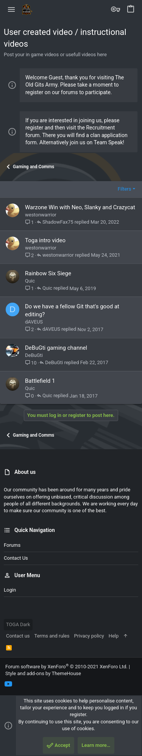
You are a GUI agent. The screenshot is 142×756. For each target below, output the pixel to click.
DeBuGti (34, 355)
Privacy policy (89, 636)
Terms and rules (52, 636)
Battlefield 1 (40, 380)
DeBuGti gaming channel (56, 347)
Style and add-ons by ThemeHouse (43, 673)
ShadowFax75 (57, 222)
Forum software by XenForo (66, 666)
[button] (11, 9)
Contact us (16, 558)
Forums (12, 545)
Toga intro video (45, 240)
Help (114, 636)
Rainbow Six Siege (48, 273)
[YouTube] (8, 684)
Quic (30, 281)
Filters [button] (124, 189)
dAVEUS (34, 322)
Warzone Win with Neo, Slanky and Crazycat (80, 207)
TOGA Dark (18, 624)
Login (10, 590)
